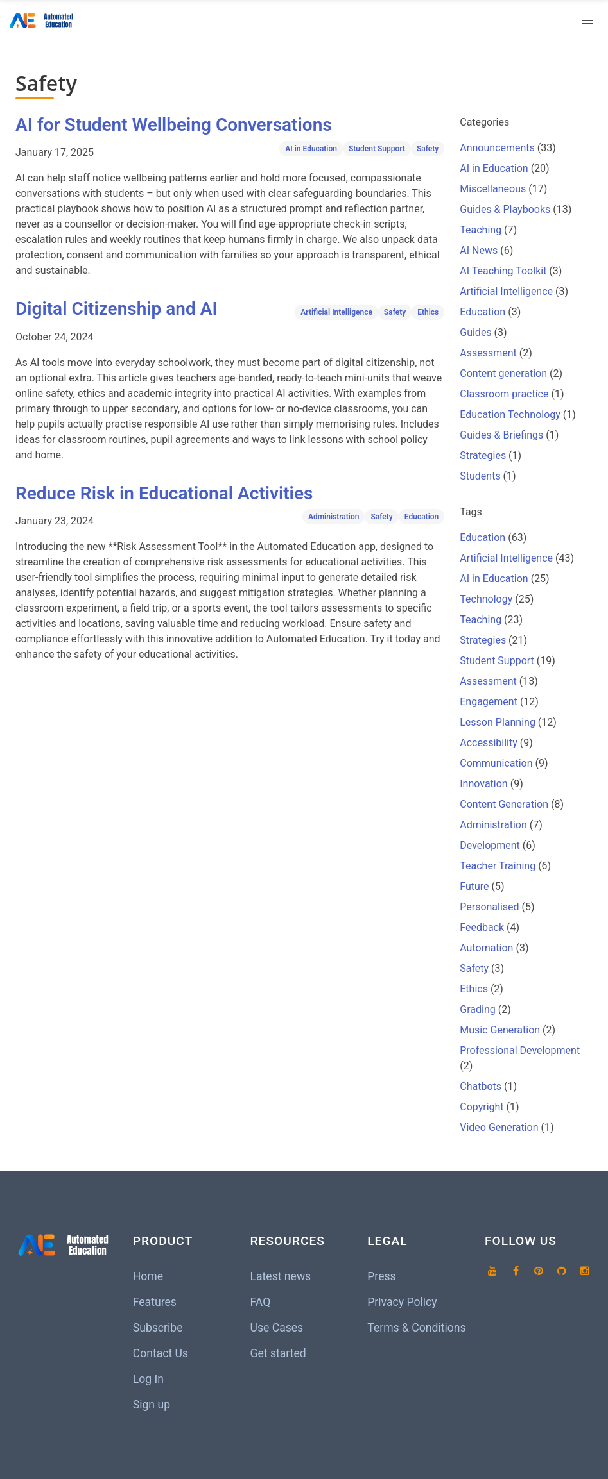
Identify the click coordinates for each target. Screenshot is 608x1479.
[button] (587, 20)
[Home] (43, 20)
